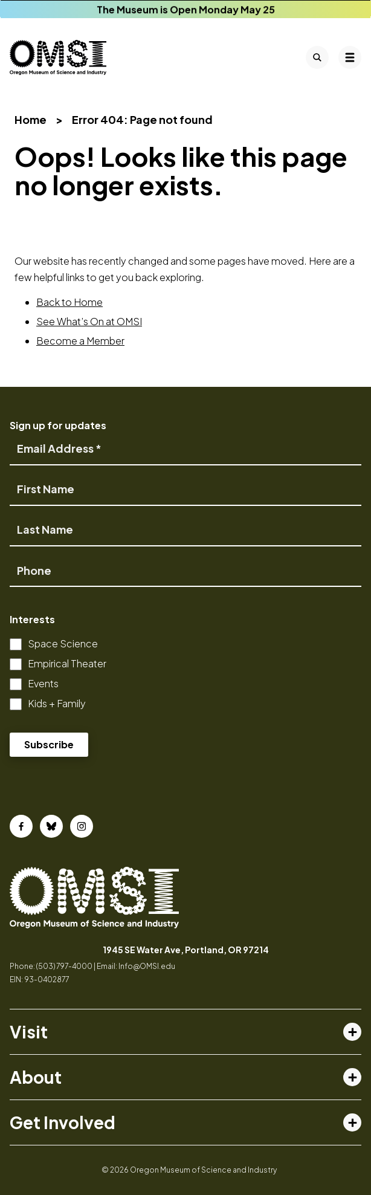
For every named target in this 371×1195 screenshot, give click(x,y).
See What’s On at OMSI (89, 321)
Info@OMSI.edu (146, 966)
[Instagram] (81, 826)
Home (31, 119)
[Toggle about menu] (352, 1077)
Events (43, 683)
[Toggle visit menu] (352, 1032)
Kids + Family (57, 703)
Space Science (63, 643)
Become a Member (80, 340)
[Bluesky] (51, 826)
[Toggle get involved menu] (352, 1122)
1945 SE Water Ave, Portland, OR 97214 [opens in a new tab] (186, 949)
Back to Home (69, 302)
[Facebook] (21, 826)
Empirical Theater (67, 663)
